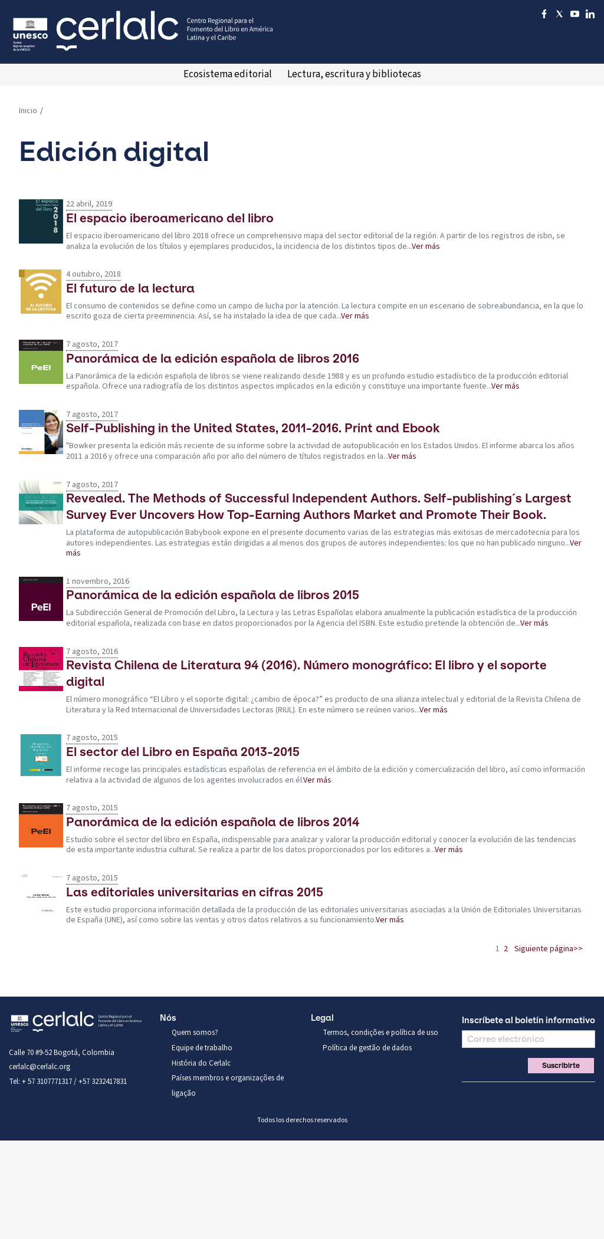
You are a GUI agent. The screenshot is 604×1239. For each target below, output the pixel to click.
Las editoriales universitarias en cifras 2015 (194, 892)
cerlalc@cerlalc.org (39, 1066)
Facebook (469, 1096)
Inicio (28, 111)
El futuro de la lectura (130, 288)
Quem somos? (195, 1032)
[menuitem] (228, 75)
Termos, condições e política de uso (380, 1032)
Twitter (489, 1096)
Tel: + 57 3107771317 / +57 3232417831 (68, 1081)
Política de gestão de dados (367, 1048)
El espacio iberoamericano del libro (170, 218)
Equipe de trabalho (202, 1048)
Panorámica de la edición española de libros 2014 (212, 822)
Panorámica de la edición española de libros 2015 (212, 595)
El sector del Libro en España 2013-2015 (183, 751)
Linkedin (529, 1096)
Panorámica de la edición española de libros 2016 (212, 358)
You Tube (509, 1096)
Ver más (426, 246)
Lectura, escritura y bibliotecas (354, 74)
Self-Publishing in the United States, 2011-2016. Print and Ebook (253, 428)
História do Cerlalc (201, 1063)
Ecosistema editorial (227, 74)
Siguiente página (543, 949)
